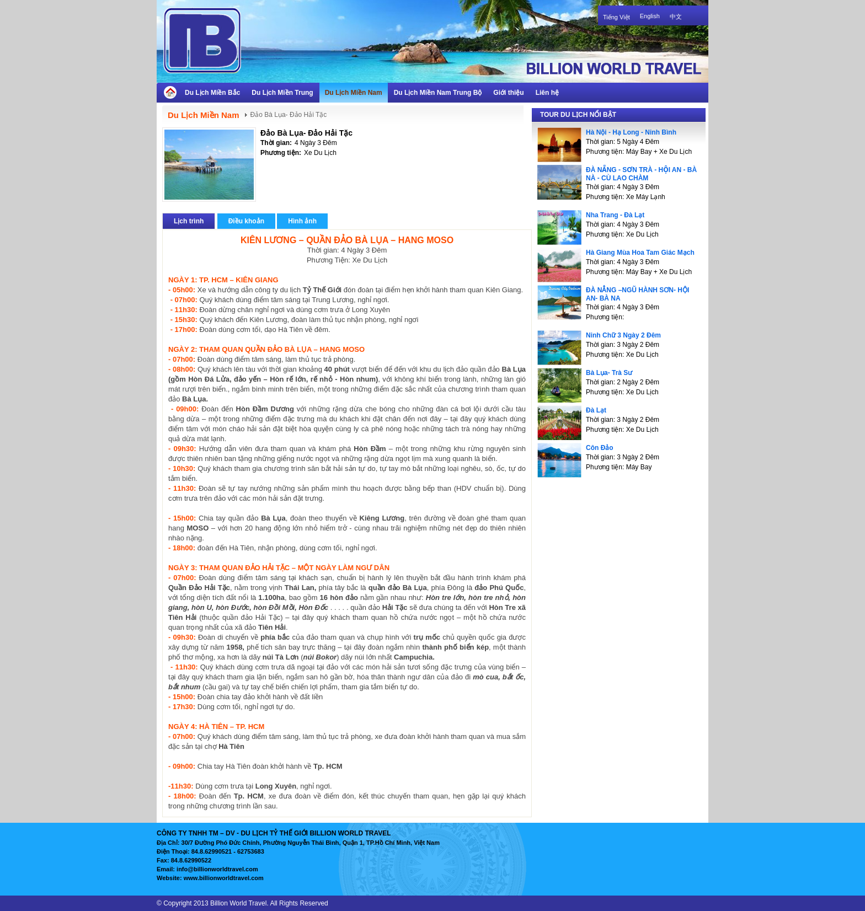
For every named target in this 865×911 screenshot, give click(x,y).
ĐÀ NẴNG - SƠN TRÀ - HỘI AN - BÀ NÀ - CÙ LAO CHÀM (641, 174)
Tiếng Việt (616, 17)
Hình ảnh (302, 221)
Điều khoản (246, 221)
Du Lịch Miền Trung (282, 93)
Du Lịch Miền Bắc (212, 93)
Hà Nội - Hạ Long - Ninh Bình (631, 132)
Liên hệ (547, 93)
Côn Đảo (599, 448)
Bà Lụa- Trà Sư (609, 373)
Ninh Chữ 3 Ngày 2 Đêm (623, 335)
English (650, 16)
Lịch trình (189, 221)
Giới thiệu (508, 93)
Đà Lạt (596, 410)
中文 (676, 16)
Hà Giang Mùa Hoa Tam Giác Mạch (640, 252)
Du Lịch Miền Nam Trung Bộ (438, 93)
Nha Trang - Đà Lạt (615, 215)
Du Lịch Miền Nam (353, 93)
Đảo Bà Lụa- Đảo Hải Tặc (306, 132)
